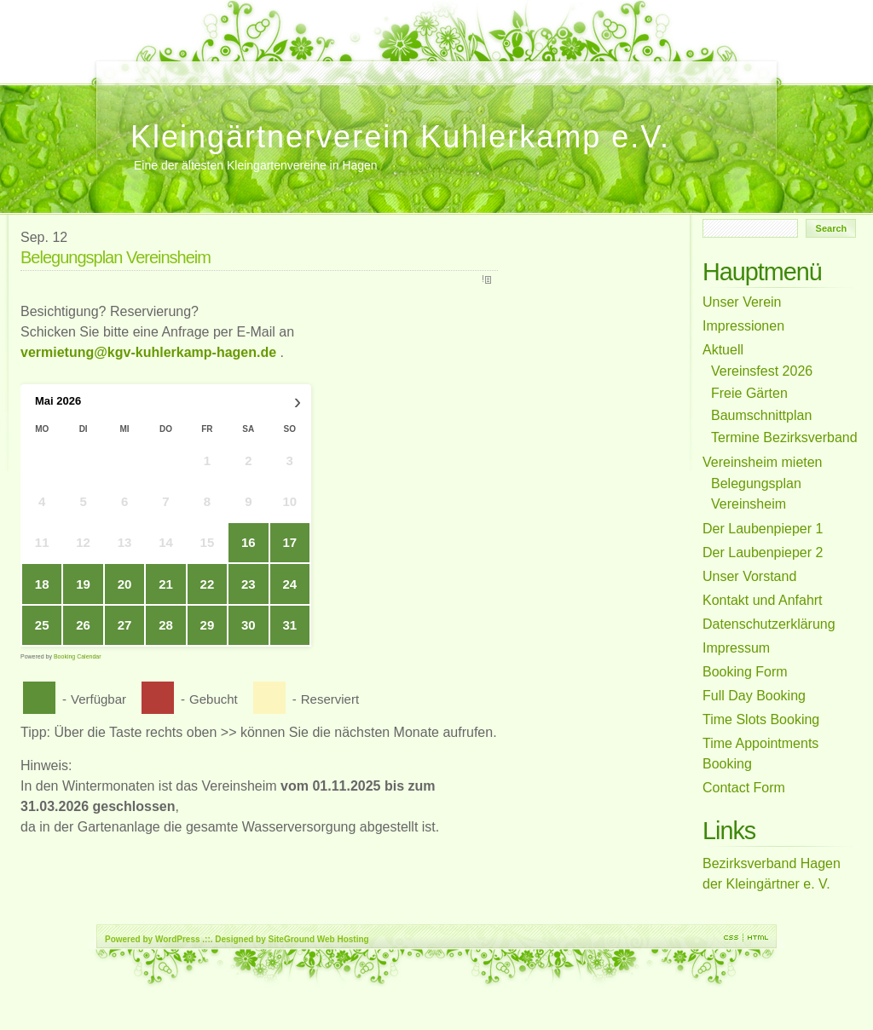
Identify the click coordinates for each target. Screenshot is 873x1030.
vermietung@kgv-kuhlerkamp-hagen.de (148, 352)
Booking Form (220, 64)
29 (207, 625)
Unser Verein (292, 64)
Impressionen (471, 64)
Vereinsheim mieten (310, 64)
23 (248, 584)
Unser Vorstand (131, 64)
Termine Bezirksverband (346, 64)
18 (42, 584)
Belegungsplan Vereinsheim (256, 73)
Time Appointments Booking (167, 64)
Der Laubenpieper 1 (328, 64)
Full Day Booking (202, 64)
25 (42, 625)
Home (113, 64)
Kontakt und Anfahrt (364, 64)
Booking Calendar (77, 656)
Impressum (381, 64)
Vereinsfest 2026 (238, 64)
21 (166, 584)
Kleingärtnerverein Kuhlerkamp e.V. (400, 136)
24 (289, 584)
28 (166, 625)
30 (248, 625)
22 (207, 584)
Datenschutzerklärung (417, 64)
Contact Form (149, 64)
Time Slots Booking (185, 64)
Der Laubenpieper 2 (489, 64)
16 (248, 542)
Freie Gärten (399, 64)
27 (125, 625)
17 (289, 542)
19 (83, 584)
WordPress (177, 939)
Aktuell (435, 64)
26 (83, 625)
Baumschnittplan (453, 64)
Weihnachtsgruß (274, 64)
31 (289, 625)
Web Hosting (343, 939)
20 (125, 584)
